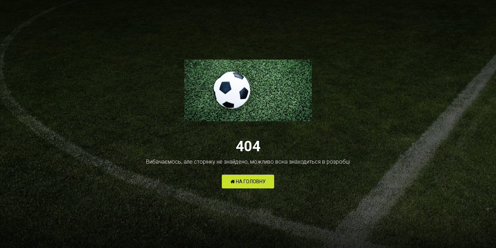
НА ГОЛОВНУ (248, 181)
